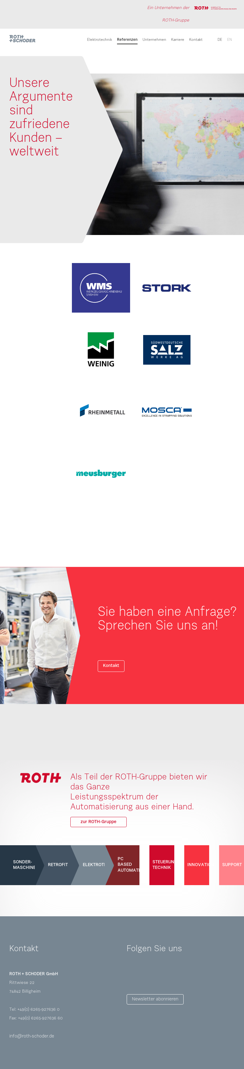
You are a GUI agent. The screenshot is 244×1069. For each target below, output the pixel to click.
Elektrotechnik (99, 40)
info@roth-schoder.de (31, 1036)
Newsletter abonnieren (155, 999)
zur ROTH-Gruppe (98, 822)
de (220, 40)
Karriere (177, 40)
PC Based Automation (127, 865)
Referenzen (127, 40)
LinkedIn (166, 975)
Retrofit (57, 865)
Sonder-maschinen (22, 865)
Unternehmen (154, 40)
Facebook (132, 975)
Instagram (149, 975)
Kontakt (196, 40)
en (229, 40)
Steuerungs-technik (161, 865)
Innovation (196, 865)
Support (231, 865)
